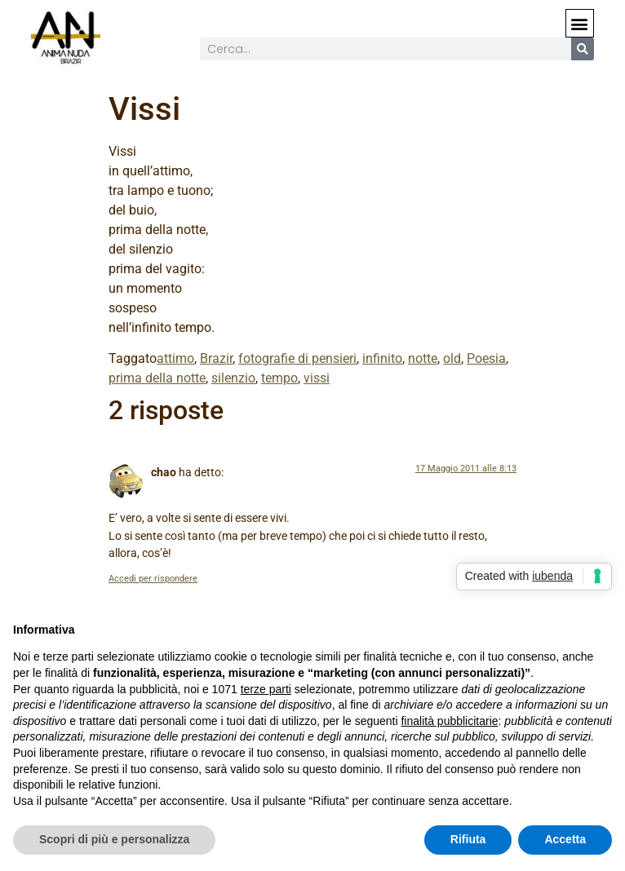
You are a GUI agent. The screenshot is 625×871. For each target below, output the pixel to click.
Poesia (486, 358)
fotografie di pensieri (297, 358)
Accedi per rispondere (153, 578)
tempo (279, 378)
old (452, 358)
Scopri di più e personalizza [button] (114, 839)
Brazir (216, 358)
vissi (317, 378)
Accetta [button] (565, 839)
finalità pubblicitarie (449, 720)
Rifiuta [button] (468, 839)
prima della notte (157, 378)
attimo (175, 358)
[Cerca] (582, 49)
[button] (579, 23)
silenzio (233, 378)
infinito (382, 358)
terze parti (266, 689)
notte (422, 358)
